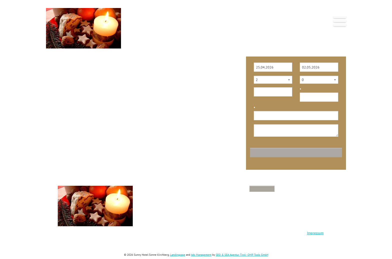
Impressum (315, 233)
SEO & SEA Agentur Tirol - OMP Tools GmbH (242, 254)
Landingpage (177, 254)
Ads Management (201, 254)
